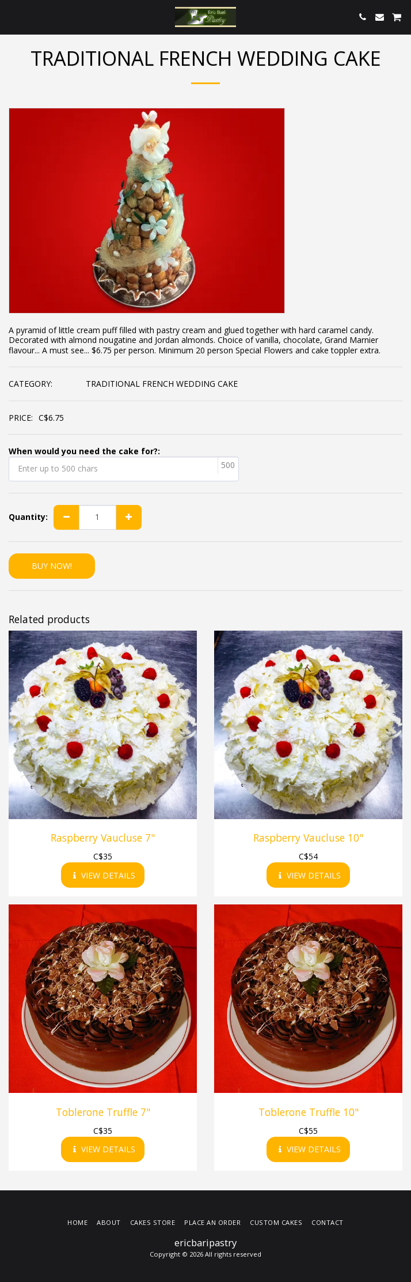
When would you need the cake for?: (84, 451)
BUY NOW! (52, 565)
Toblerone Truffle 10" (308, 1112)
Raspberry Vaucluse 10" (308, 837)
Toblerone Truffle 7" (103, 1112)
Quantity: (28, 517)
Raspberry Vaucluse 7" (103, 837)
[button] (12, 16)
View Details (103, 875)
